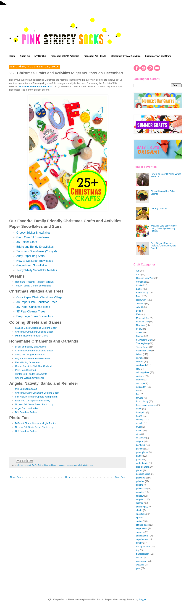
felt (39, 465)
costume (140, 376)
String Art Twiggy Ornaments (30, 354)
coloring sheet (143, 372)
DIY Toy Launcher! (159, 208)
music (139, 427)
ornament (61, 465)
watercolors (141, 561)
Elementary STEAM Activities (125, 56)
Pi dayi (139, 329)
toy (137, 550)
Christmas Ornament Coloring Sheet (34, 331)
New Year (140, 325)
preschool (140, 478)
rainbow (140, 496)
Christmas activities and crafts (35, 86)
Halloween (141, 300)
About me (25, 56)
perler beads (142, 463)
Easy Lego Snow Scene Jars (34, 316)
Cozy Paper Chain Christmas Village (39, 297)
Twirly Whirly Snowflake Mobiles (36, 270)
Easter (139, 289)
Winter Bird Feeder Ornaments (31, 374)
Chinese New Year (145, 278)
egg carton (141, 387)
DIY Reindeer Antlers (26, 412)
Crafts (34, 465)
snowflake (141, 514)
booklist (139, 361)
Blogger (142, 599)
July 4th (139, 307)
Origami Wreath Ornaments (29, 378)
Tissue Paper (142, 347)
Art (137, 271)
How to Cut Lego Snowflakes (34, 260)
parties (139, 456)
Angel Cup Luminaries (26, 408)
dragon (139, 379)
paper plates (142, 452)
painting (140, 449)
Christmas (21, 465)
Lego (138, 311)
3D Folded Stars (26, 241)
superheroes (142, 539)
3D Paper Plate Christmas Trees (36, 302)
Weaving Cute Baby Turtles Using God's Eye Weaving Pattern (164, 228)
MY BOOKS (40, 56)
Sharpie (139, 336)
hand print (141, 412)
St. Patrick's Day (144, 340)
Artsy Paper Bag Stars (30, 255)
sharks (139, 510)
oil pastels (141, 437)
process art (141, 488)
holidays (52, 465)
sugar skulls (141, 528)
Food (138, 296)
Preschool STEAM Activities (65, 56)
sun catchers (142, 536)
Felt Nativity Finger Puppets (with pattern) (36, 396)
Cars (138, 274)
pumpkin (140, 492)
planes (139, 470)
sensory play (142, 507)
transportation (142, 554)
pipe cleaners (142, 467)
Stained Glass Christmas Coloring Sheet (36, 328)
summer (140, 532)
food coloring (142, 401)
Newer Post (15, 477)
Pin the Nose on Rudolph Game (31, 335)
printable (140, 481)
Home (12, 56)
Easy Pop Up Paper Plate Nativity (32, 400)
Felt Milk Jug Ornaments (28, 362)
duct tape (140, 383)
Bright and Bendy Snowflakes (35, 246)
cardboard (141, 365)
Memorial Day (142, 318)
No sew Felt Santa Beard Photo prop (34, 404)
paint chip (140, 445)
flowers (139, 398)
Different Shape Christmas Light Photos (35, 423)
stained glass (142, 525)
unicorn (139, 557)
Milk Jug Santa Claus (26, 389)
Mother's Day (142, 321)
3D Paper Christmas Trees (33, 306)
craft (29, 465)
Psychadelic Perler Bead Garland (32, 358)
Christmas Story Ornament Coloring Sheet (37, 392)
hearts (139, 416)
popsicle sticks (143, 474)
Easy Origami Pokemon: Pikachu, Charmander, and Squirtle (163, 246)
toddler (139, 543)
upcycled (78, 465)
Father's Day (142, 292)
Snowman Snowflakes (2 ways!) (36, 251)
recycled (69, 465)
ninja (138, 434)
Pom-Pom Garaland (25, 370)
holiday (45, 465)
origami (139, 441)
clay (138, 369)
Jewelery (140, 303)
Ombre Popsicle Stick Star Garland (33, 366)
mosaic (139, 423)
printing (139, 485)
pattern (139, 459)
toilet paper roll (143, 546)
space (139, 517)
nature (139, 430)
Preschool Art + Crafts (95, 56)
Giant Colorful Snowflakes (32, 237)
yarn (91, 465)
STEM (139, 332)
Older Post (120, 477)
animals (139, 358)
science (139, 503)
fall (137, 390)
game (138, 408)
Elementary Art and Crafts (158, 56)
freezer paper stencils (146, 405)
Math (138, 314)
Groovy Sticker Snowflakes (33, 232)
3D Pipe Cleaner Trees (30, 311)
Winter (85, 465)
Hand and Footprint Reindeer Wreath (34, 281)
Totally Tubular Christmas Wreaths (33, 285)
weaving (140, 565)
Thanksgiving (142, 343)
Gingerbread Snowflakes (32, 265)
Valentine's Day (143, 350)
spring (139, 521)
